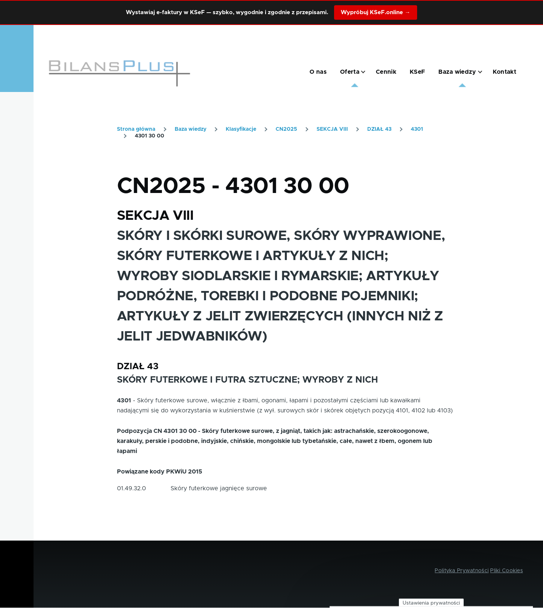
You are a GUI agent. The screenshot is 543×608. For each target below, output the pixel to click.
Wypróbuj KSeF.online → (375, 12)
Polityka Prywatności (462, 570)
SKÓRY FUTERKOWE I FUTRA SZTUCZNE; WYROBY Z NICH (247, 380)
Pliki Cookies (506, 570)
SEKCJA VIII (332, 129)
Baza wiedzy (190, 129)
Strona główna (136, 129)
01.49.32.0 (131, 488)
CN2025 (286, 129)
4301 (417, 129)
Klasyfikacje (241, 129)
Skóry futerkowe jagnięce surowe (219, 488)
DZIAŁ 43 (379, 129)
